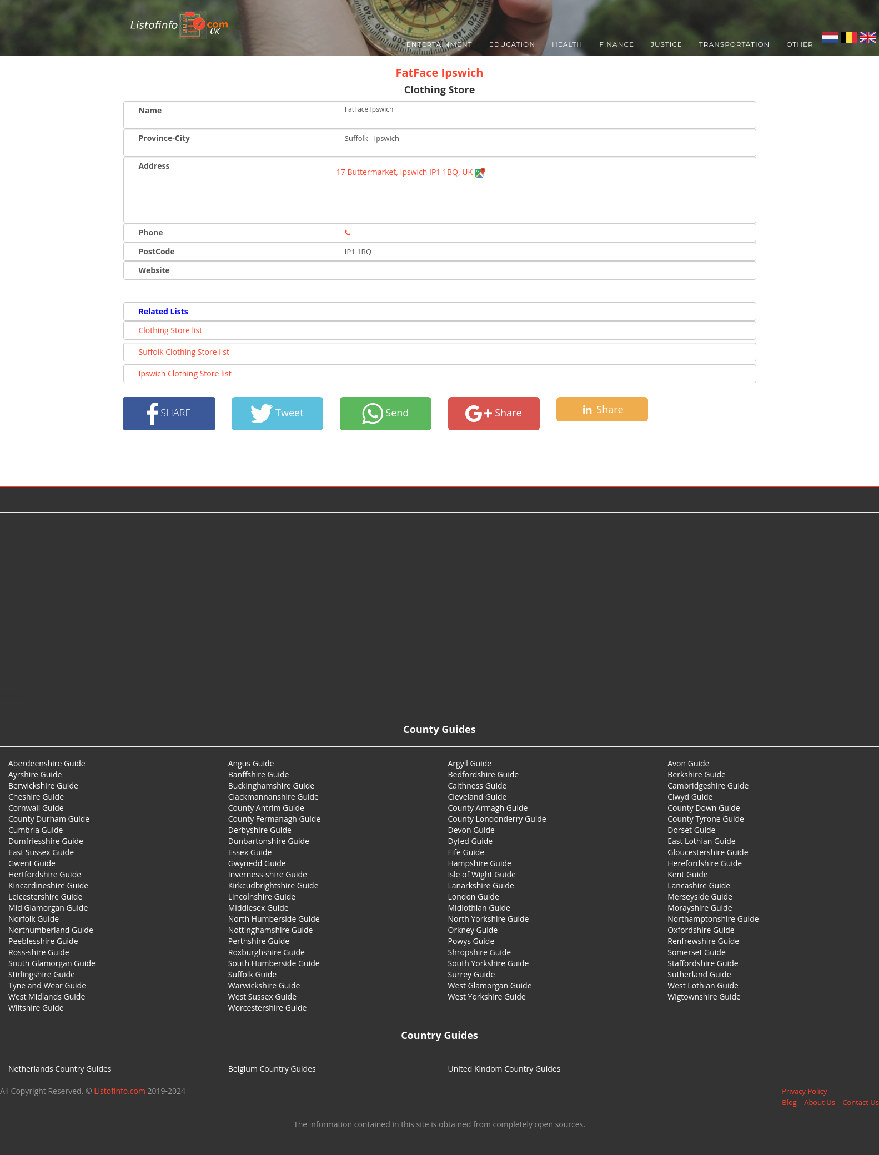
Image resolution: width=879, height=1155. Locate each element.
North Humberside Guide (274, 918)
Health (567, 44)
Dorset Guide (691, 830)
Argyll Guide (470, 763)
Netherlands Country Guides (60, 1068)
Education (512, 44)
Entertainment (439, 44)
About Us (819, 1102)
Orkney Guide (473, 930)
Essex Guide (250, 852)
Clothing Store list (171, 330)
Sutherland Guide (699, 974)
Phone (151, 232)
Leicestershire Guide (45, 896)
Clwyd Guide (689, 796)
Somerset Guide (696, 952)
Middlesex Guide (258, 907)
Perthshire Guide (258, 941)
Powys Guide (471, 941)
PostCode (157, 251)
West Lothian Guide (703, 985)
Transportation (734, 44)
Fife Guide (466, 852)
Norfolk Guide (33, 918)
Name (150, 110)
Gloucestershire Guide (707, 852)
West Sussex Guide (262, 996)
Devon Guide (471, 830)
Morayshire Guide (699, 907)
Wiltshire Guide (36, 1007)
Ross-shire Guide (38, 952)
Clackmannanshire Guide (273, 796)
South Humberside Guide (274, 963)
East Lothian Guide (701, 841)
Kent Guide (687, 874)
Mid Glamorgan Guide (48, 907)
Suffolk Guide (252, 974)
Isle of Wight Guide (482, 874)
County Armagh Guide (488, 807)
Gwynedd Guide (257, 863)
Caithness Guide (477, 785)
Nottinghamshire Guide (270, 930)
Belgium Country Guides (272, 1068)
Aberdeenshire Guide (47, 763)
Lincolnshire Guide (261, 896)
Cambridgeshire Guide (708, 785)
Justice (666, 44)
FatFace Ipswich (440, 72)
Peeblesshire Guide (43, 941)
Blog (789, 1102)
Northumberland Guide (50, 930)
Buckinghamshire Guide (271, 785)
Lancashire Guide (698, 885)
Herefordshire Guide (704, 863)
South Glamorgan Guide (52, 963)
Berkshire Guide (696, 774)
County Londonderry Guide (497, 818)
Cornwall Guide (36, 807)
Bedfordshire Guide (483, 774)
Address (154, 165)
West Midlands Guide (46, 996)
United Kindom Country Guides (504, 1068)
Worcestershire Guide (267, 1007)
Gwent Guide (32, 863)
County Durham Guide (48, 818)
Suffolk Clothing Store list (184, 351)
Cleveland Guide (477, 796)
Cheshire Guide (36, 796)
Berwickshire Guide (43, 785)
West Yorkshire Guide (487, 996)
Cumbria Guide (35, 830)
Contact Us (860, 1102)
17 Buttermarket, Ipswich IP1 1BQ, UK (411, 172)
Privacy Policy (804, 1091)
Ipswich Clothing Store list (185, 373)
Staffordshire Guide (702, 963)
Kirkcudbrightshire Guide (273, 885)
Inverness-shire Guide (267, 874)
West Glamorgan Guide (490, 985)
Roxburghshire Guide (266, 952)
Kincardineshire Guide (48, 885)
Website (154, 270)
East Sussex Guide (41, 852)
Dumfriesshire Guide (45, 841)
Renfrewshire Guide (703, 941)
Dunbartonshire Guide (268, 841)
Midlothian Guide (479, 907)
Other (799, 44)
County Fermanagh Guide (274, 818)
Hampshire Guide (479, 863)
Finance (616, 44)
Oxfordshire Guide (700, 930)
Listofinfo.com (119, 1091)
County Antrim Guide (266, 807)
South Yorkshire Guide (488, 963)
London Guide (473, 896)
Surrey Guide (471, 974)
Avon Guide (688, 763)
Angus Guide (251, 763)
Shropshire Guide (479, 952)
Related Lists (163, 311)
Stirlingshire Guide (41, 974)
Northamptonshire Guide (713, 918)
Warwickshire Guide (264, 985)
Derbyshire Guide (260, 830)
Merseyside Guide (699, 896)
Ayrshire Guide (35, 774)
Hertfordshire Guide (44, 874)
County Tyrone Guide (705, 818)
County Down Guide (703, 807)
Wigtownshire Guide (704, 996)
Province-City (164, 138)
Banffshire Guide (258, 774)
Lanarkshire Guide (481, 885)
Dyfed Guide (470, 841)
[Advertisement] (440, 601)
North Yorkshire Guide (488, 918)
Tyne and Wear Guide (47, 985)
